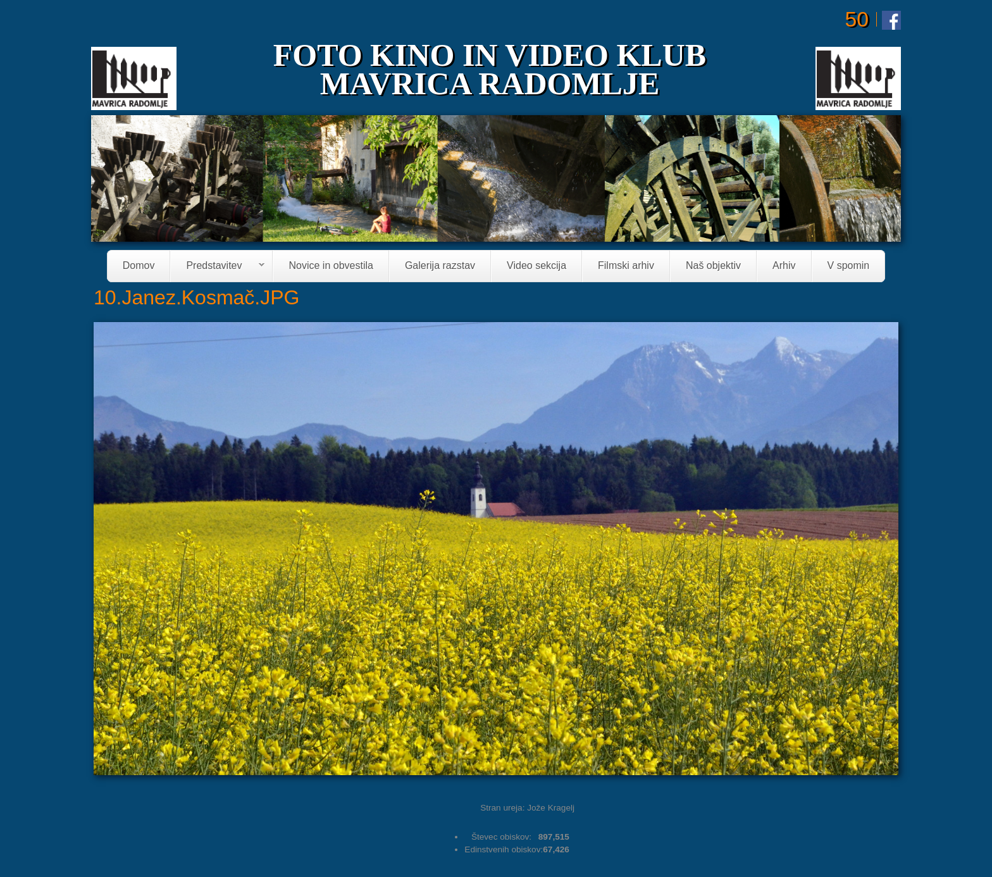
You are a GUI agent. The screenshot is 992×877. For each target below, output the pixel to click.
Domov (139, 266)
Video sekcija (536, 266)
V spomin (849, 266)
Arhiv (783, 266)
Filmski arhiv (626, 266)
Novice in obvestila (330, 266)
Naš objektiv (713, 266)
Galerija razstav (440, 266)
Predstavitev (217, 267)
